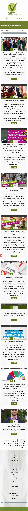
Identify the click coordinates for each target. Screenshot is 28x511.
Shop (14, 463)
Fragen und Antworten (14, 493)
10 (15, 442)
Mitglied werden (14, 467)
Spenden (15, 484)
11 (17, 442)
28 (10, 445)
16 (6, 443)
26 (6, 445)
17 (8, 443)
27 (8, 445)
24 (23, 443)
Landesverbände (14, 478)
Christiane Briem (23, 215)
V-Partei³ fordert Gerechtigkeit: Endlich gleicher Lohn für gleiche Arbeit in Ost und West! (14, 233)
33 (21, 445)
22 (19, 443)
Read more (14, 79)
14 (24, 442)
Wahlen (14, 457)
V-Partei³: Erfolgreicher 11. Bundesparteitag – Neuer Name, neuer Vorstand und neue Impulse (14, 54)
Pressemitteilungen (14, 460)
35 (10, 447)
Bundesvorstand (14, 486)
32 (19, 445)
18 (10, 443)
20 (15, 443)
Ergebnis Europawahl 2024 (14, 311)
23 (21, 443)
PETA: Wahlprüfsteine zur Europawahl (14, 341)
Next (23, 447)
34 (23, 445)
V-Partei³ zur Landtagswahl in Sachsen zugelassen (14, 278)
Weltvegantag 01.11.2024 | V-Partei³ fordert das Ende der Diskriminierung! (14, 145)
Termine (14, 481)
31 (17, 445)
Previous (6, 440)
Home (12, 30)
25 (4, 445)
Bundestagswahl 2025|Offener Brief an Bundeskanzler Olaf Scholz (14, 101)
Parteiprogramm (14, 474)
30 (15, 445)
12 (19, 442)
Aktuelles (18, 30)
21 (17, 443)
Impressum (14, 498)
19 (12, 443)
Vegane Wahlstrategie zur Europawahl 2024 (14, 384)
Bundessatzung (14, 472)
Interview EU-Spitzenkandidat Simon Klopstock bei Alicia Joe (14, 425)
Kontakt (14, 490)
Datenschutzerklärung (14, 495)
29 (12, 445)
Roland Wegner (23, 37)
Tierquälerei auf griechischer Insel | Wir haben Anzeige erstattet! (14, 189)
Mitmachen (14, 469)
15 (4, 443)
